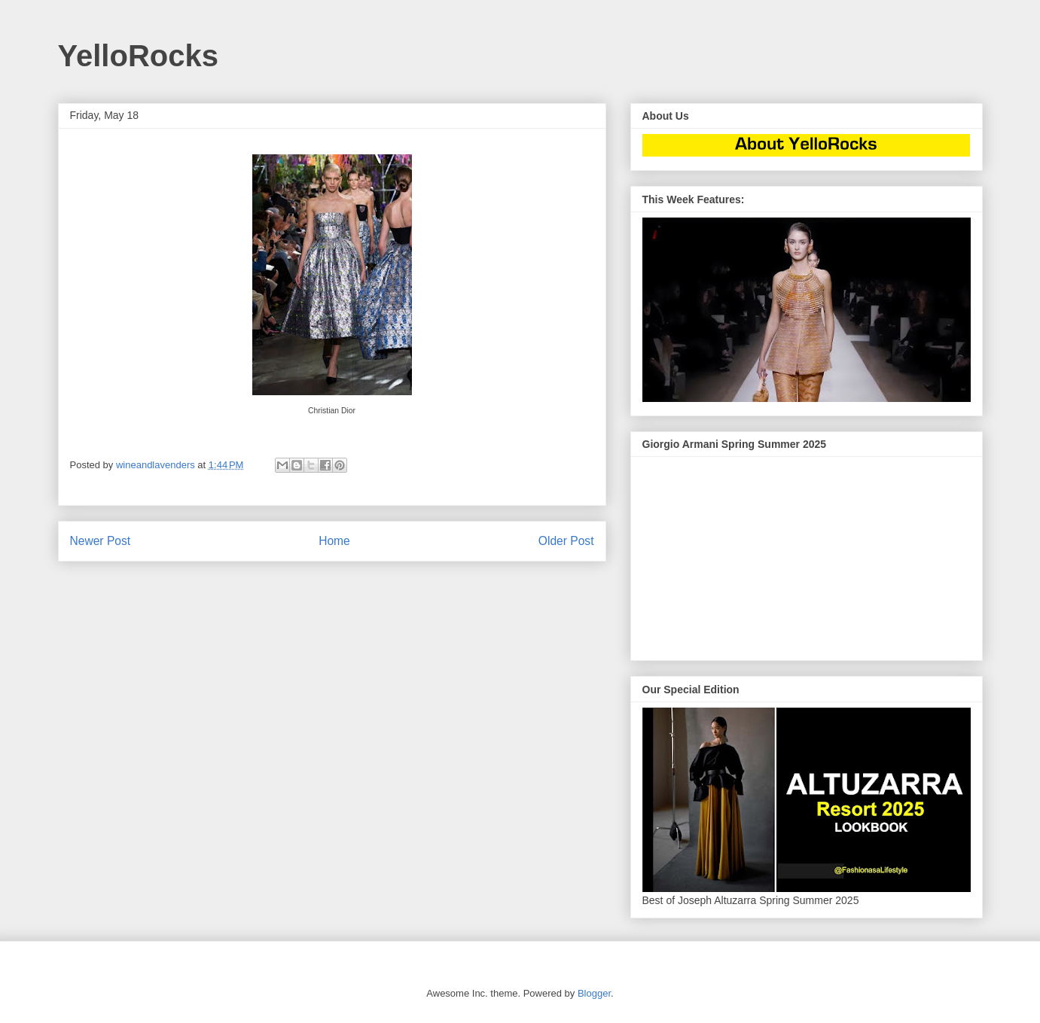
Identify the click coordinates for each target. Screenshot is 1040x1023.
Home (334, 540)
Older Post (566, 540)
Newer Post (100, 540)
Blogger (594, 993)
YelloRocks (138, 55)
